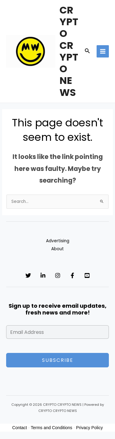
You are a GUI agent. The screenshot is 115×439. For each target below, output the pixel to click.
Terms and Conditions (51, 427)
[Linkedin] (43, 275)
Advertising (57, 241)
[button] (87, 51)
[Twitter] (28, 275)
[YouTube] (87, 275)
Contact (19, 427)
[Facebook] (72, 275)
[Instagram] (57, 275)
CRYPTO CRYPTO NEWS (68, 51)
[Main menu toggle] (103, 51)
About (57, 249)
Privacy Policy (89, 427)
